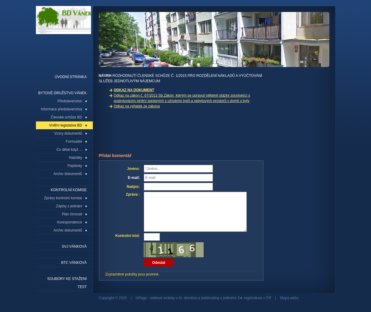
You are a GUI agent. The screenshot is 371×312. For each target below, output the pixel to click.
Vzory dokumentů (68, 133)
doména (190, 298)
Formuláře (74, 141)
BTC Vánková (74, 263)
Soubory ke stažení (67, 279)
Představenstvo (69, 101)
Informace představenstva (61, 109)
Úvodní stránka (71, 77)
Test (82, 287)
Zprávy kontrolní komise (63, 198)
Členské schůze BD (66, 117)
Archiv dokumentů (67, 174)
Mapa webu (289, 298)
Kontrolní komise (69, 190)
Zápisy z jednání (69, 206)
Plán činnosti (72, 214)
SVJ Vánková (74, 246)
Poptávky (74, 166)
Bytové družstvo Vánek (62, 93)
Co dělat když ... (69, 149)
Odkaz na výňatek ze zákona (137, 106)
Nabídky (75, 158)
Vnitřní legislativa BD (65, 125)
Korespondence (69, 222)
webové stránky (162, 298)
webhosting (210, 298)
